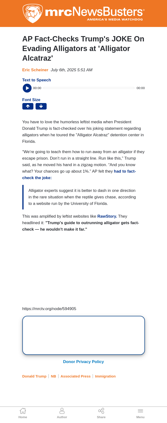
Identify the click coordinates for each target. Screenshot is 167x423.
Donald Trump (34, 376)
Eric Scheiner (35, 70)
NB (53, 376)
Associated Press (76, 376)
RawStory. (106, 216)
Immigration (105, 376)
